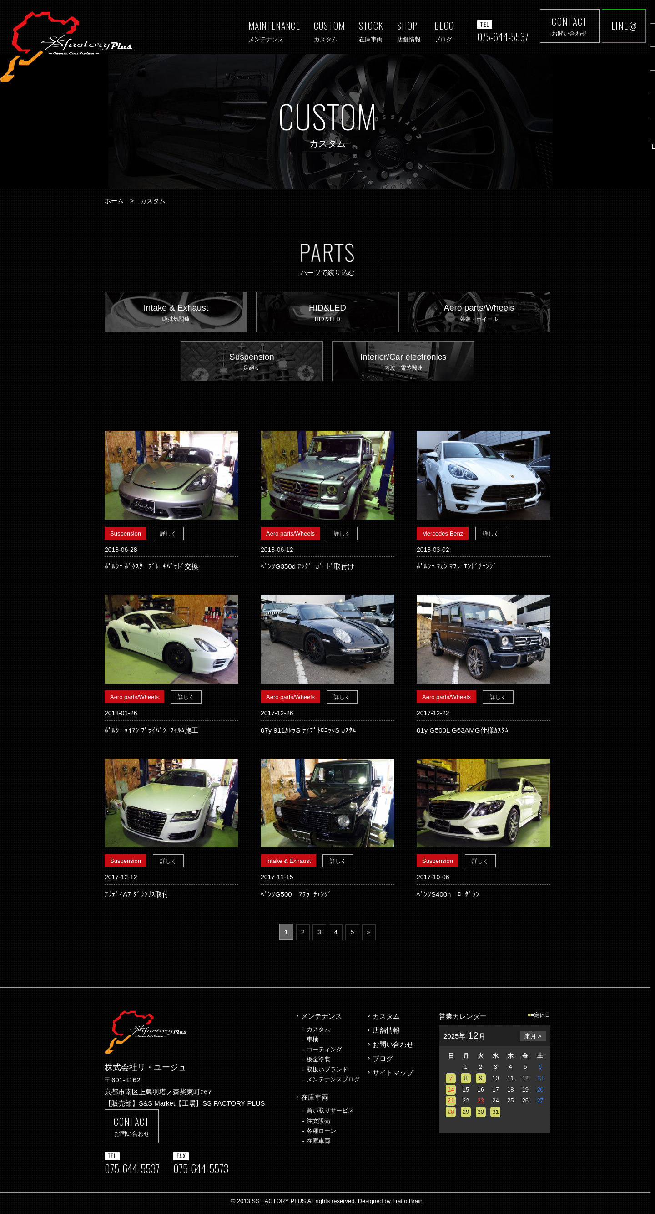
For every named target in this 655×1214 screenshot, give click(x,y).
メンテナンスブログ (333, 1083)
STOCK (367, 31)
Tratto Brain (407, 1205)
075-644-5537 (501, 37)
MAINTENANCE (271, 31)
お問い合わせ (393, 1048)
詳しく (168, 538)
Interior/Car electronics (403, 365)
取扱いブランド (327, 1073)
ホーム (114, 200)
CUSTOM (326, 31)
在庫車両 (314, 1101)
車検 (312, 1043)
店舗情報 (386, 1034)
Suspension (252, 365)
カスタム (318, 1033)
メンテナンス (321, 1020)
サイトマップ (393, 1076)
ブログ (383, 1062)
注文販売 (318, 1124)
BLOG (440, 31)
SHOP (405, 31)
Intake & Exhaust (176, 314)
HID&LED (327, 314)
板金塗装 (318, 1063)
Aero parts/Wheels (479, 314)
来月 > (532, 1040)
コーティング (324, 1053)
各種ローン (321, 1134)
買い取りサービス (330, 1114)
